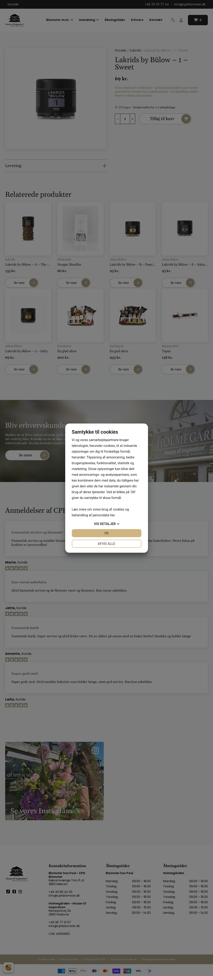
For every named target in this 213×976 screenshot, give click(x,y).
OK (106, 533)
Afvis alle (106, 544)
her (112, 515)
